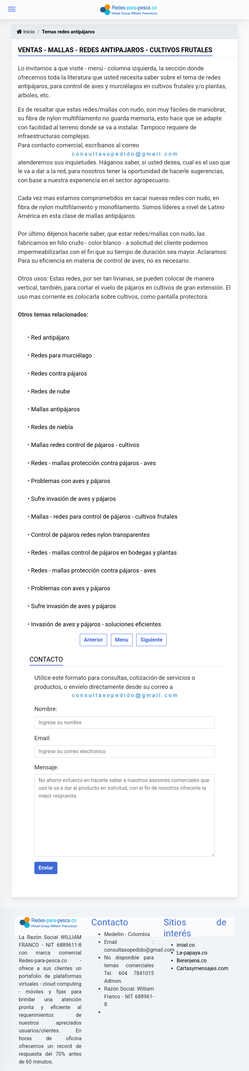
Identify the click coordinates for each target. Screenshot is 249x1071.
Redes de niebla (52, 427)
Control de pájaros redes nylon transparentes (90, 534)
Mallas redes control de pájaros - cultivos (85, 444)
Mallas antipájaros (55, 409)
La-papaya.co (192, 953)
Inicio (26, 32)
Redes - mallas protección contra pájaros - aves (93, 463)
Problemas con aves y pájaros (70, 480)
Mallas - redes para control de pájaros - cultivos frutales (104, 516)
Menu (121, 640)
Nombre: (45, 708)
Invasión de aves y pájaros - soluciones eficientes (96, 624)
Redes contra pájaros (59, 373)
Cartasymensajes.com (202, 968)
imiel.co (186, 945)
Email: (42, 738)
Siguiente (151, 640)
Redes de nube (50, 391)
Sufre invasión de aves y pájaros (73, 498)
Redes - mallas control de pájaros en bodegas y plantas (104, 552)
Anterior (93, 640)
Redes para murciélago (61, 355)
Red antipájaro (50, 337)
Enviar (46, 868)
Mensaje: (46, 767)
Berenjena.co (192, 960)
